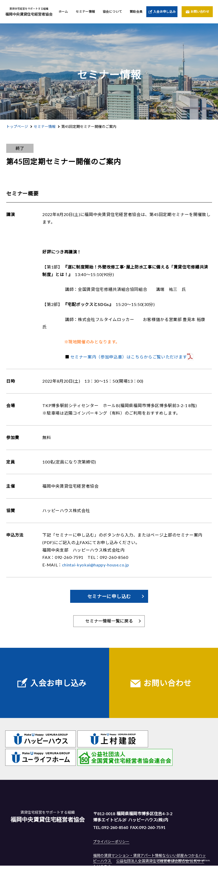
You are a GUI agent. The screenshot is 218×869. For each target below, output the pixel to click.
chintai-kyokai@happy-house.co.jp (95, 564)
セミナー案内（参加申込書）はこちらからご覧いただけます (128, 356)
